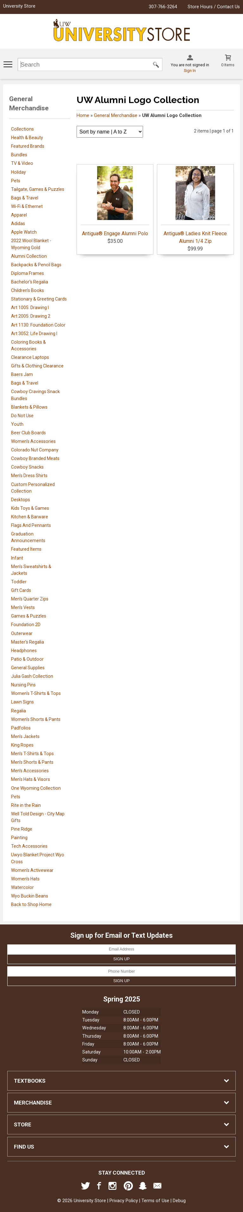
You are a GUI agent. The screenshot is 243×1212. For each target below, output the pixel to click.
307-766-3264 (163, 7)
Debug (179, 1200)
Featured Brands (27, 146)
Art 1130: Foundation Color (38, 324)
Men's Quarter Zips (29, 598)
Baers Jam (22, 374)
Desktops (20, 499)
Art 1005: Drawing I (30, 307)
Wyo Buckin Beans (29, 895)
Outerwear (22, 633)
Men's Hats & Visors (30, 779)
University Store (19, 6)
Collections (22, 129)
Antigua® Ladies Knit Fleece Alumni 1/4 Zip (195, 205)
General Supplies (28, 667)
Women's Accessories (33, 441)
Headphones (24, 650)
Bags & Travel (24, 197)
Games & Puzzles (28, 616)
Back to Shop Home (31, 904)
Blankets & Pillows (29, 407)
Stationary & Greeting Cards (39, 298)
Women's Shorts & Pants (35, 719)
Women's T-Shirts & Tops (36, 693)
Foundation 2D (25, 624)
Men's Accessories (30, 770)
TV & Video (22, 163)
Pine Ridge (21, 829)
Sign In (190, 70)
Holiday (18, 172)
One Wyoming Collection (36, 788)
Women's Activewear (32, 870)
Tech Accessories (29, 846)
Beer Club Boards (28, 432)
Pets (15, 180)
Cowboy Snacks (27, 467)
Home (83, 115)
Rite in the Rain (26, 805)
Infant (17, 558)
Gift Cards (21, 590)
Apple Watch (24, 232)
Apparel (19, 214)
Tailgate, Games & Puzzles (37, 189)
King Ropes (22, 745)
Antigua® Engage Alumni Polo (115, 201)
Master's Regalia (27, 642)
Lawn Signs (22, 701)
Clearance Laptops (30, 357)
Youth (17, 424)
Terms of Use (155, 1200)
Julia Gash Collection (32, 676)
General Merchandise (115, 115)
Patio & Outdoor (27, 659)
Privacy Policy (123, 1200)
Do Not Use (22, 415)
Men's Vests (23, 607)
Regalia (18, 710)
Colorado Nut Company (35, 449)
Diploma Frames (27, 273)
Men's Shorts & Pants (32, 762)
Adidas (18, 223)
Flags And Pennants (31, 525)
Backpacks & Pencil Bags (36, 264)
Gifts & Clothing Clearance (37, 365)
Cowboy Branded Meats (35, 458)
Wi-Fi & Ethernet (27, 206)
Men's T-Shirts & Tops (32, 753)
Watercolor (22, 887)
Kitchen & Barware (29, 516)
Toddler (19, 581)
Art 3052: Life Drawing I (34, 333)
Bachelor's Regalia (29, 281)
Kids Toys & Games (30, 508)
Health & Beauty (27, 137)
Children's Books (27, 290)
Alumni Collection (29, 256)
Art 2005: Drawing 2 (30, 316)
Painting (19, 837)
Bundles (19, 154)
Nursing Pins (23, 684)
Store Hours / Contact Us (214, 7)
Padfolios (21, 727)
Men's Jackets (25, 736)
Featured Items (26, 549)
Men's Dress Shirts (29, 475)
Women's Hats (25, 878)
